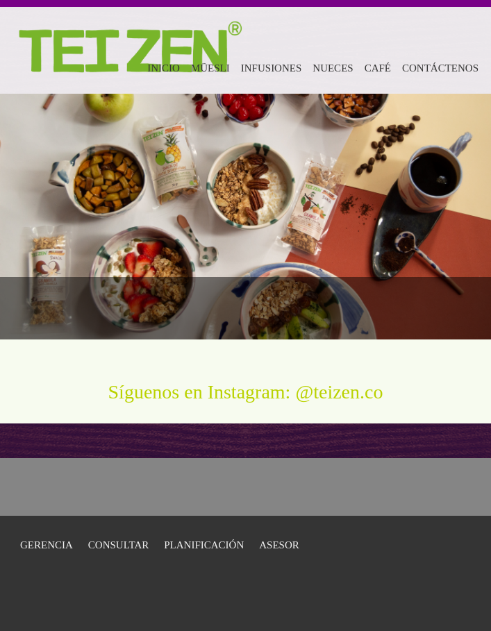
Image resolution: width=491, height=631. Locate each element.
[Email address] (425, 308)
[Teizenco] (129, 34)
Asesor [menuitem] (279, 544)
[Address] (445, 308)
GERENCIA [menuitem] (46, 544)
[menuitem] (163, 66)
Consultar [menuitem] (118, 544)
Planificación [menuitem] (204, 544)
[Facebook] (466, 308)
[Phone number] (404, 308)
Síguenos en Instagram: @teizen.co (245, 392)
